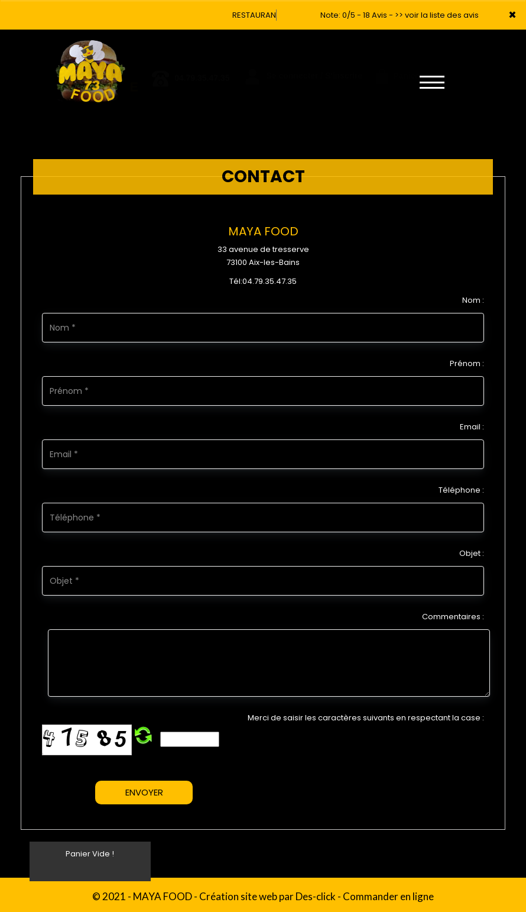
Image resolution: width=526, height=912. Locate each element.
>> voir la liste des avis (437, 15)
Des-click (316, 896)
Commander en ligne (388, 896)
